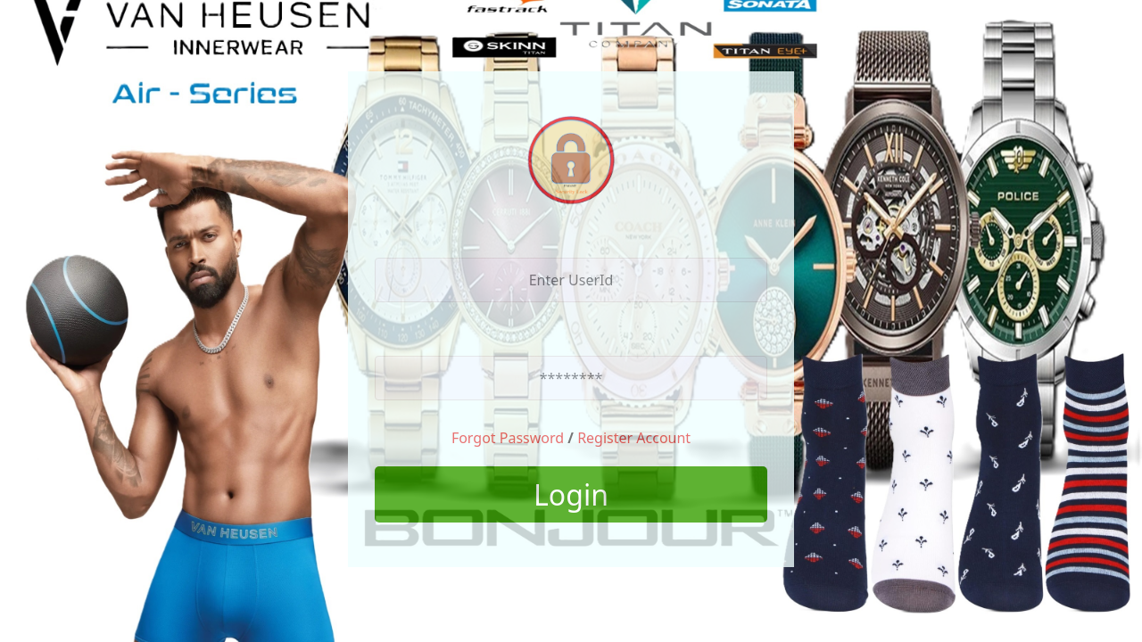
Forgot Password (507, 438)
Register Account (634, 438)
